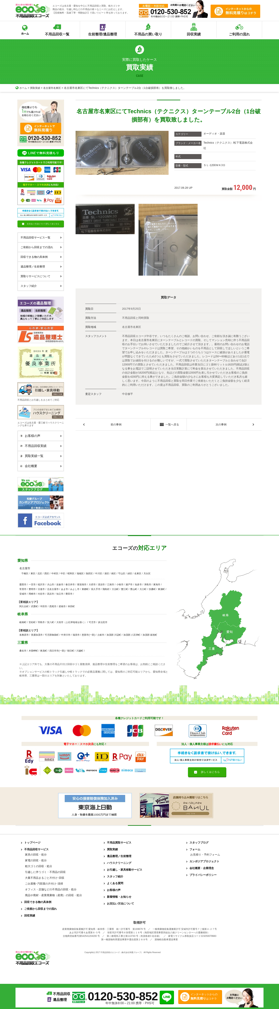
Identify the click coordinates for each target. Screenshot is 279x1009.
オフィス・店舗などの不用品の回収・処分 (51, 889)
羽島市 (41, 622)
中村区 (54, 573)
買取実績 (36, 87)
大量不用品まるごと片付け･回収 (44, 877)
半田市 (43, 606)
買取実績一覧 (40, 456)
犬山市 (50, 584)
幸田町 (71, 606)
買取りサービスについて (41, 276)
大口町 (143, 589)
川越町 (79, 650)
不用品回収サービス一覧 (41, 237)
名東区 (137, 573)
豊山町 (133, 589)
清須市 (101, 584)
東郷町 (85, 589)
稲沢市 (41, 584)
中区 (62, 573)
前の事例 (116, 424)
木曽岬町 (33, 650)
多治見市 (102, 622)
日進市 (41, 589)
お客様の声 (40, 436)
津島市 (147, 584)
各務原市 (24, 635)
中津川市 (65, 635)
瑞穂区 (80, 573)
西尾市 (52, 606)
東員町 (43, 650)
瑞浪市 (76, 635)
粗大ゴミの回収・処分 (38, 866)
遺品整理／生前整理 (41, 266)
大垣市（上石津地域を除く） (71, 622)
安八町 (50, 622)
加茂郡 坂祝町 (150, 635)
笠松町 (32, 622)
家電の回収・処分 (36, 860)
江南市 (110, 584)
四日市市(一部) (57, 650)
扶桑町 (152, 589)
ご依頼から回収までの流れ (41, 247)
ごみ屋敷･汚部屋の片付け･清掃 (44, 883)
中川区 (98, 573)
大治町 (115, 589)
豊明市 (32, 589)
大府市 (92, 584)
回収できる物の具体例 (41, 256)
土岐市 (100, 635)
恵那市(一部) (88, 635)
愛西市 (22, 584)
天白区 (147, 573)
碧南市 (62, 606)
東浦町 (161, 589)
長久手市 (95, 589)
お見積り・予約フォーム (205, 854)
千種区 (24, 573)
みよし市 (74, 589)
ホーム (22, 87)
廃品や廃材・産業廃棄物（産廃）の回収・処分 (53, 895)
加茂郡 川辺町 (114, 635)
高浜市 (50, 593)
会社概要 (40, 466)
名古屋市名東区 (54, 87)
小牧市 (119, 584)
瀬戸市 (129, 584)
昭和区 (70, 573)
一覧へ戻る (168, 425)
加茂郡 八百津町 (131, 635)
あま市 (64, 589)
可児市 (92, 622)
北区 (39, 573)
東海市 (156, 584)
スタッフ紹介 (41, 285)
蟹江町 (124, 589)
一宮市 (32, 584)
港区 (106, 573)
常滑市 (22, 589)
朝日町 (70, 650)
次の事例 (221, 424)
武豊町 (34, 606)
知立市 (59, 593)
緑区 (129, 573)
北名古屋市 (53, 589)
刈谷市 (41, 593)
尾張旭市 (81, 584)
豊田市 (68, 593)
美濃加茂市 (37, 635)
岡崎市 (32, 593)
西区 (46, 573)
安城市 (22, 593)
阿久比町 (24, 606)
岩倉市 (59, 584)
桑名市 (22, 650)
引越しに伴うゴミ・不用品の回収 (45, 872)
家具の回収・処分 (36, 854)
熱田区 (89, 573)
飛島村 (105, 589)
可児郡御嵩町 (52, 635)
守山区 (121, 573)
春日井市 (70, 584)
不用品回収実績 (40, 446)
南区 (113, 573)
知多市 (138, 584)
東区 (33, 573)
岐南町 (22, 622)
